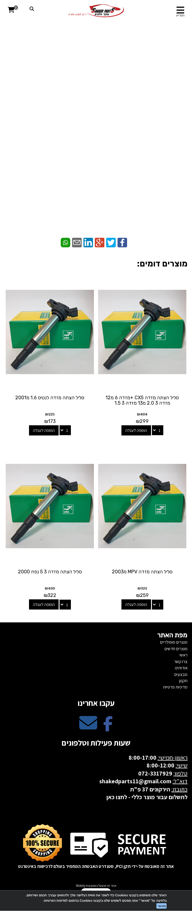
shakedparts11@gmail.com (135, 781)
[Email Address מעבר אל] (88, 728)
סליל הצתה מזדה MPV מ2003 (142, 572)
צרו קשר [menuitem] (181, 661)
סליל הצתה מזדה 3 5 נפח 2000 (50, 572)
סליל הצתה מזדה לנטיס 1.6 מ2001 (49, 397)
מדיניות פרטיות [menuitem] (175, 687)
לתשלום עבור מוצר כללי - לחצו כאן (147, 797)
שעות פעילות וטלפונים (96, 743)
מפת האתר (172, 635)
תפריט (180, 15)
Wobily (80, 885)
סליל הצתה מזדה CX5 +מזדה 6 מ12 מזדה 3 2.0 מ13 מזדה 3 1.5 (142, 400)
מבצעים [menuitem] (181, 674)
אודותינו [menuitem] (181, 668)
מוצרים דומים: (162, 264)
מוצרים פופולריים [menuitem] (174, 642)
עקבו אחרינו (96, 703)
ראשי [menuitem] (183, 655)
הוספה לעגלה (136, 430)
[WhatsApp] (96, 200)
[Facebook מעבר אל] (108, 728)
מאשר (161, 906)
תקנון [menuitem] (183, 680)
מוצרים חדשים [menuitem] (176, 648)
